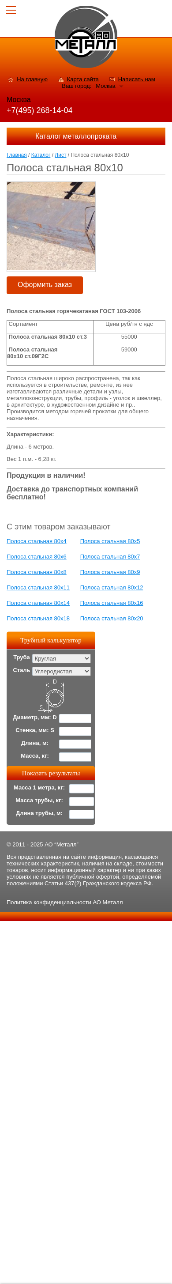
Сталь (21, 670)
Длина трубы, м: (39, 813)
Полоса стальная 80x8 (37, 572)
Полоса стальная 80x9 (110, 572)
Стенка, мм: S (34, 730)
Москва (105, 86)
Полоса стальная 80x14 (38, 603)
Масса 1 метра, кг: (39, 787)
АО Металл (108, 902)
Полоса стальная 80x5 (110, 541)
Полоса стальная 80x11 (38, 587)
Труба (21, 657)
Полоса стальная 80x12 (111, 587)
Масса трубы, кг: (39, 800)
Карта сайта (83, 79)
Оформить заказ (45, 284)
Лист (60, 155)
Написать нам (136, 79)
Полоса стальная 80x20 (111, 618)
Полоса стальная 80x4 (37, 541)
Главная (17, 155)
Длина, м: (35, 743)
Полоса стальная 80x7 (110, 556)
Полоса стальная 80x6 (37, 556)
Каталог (41, 155)
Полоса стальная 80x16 (111, 603)
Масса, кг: (35, 755)
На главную (32, 79)
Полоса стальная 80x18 (38, 618)
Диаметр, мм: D (34, 717)
